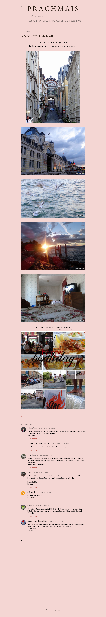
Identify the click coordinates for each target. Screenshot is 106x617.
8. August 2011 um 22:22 (47, 428)
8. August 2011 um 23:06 (61, 443)
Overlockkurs (74, 21)
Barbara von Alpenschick (37, 521)
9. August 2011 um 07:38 (45, 455)
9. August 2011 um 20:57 (55, 521)
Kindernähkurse (57, 21)
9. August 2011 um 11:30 (42, 506)
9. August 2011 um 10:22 (42, 472)
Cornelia (30, 506)
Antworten (32, 439)
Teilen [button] (22, 416)
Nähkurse (43, 21)
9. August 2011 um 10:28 (47, 492)
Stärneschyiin (32, 492)
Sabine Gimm (32, 428)
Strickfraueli (31, 455)
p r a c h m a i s (52, 8)
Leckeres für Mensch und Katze (39, 444)
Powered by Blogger (53, 610)
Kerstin (30, 473)
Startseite (32, 21)
